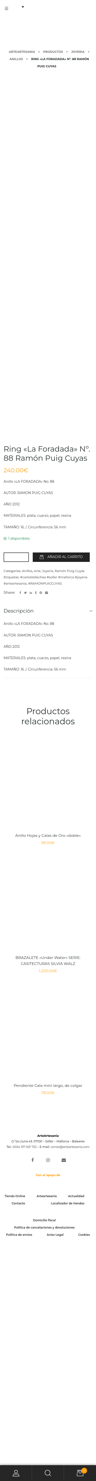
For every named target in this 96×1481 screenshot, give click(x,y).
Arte (37, 790)
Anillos (27, 790)
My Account (16, 1473)
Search (48, 1473)
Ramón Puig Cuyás (70, 790)
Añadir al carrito (65, 776)
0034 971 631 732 (25, 1366)
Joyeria (47, 790)
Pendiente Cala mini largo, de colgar (48, 1305)
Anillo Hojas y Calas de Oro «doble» (48, 1055)
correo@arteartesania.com (70, 1366)
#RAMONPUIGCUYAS (45, 803)
